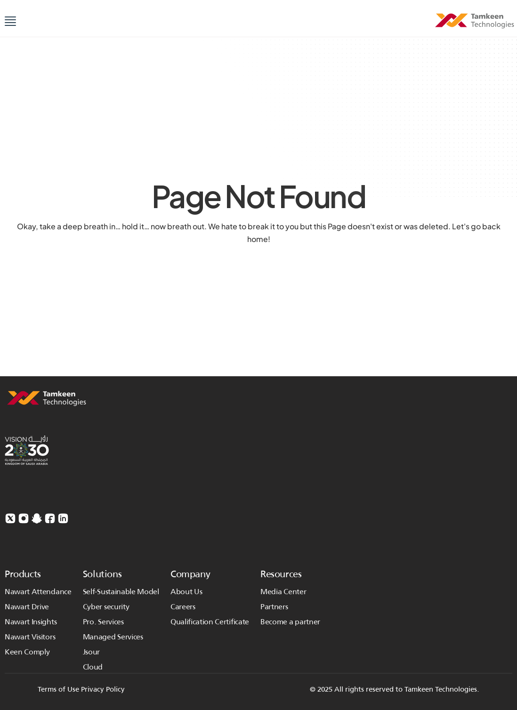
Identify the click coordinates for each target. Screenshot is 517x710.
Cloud (93, 667)
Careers (182, 607)
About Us (186, 591)
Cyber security (106, 607)
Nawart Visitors (30, 637)
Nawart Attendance (38, 591)
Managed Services (114, 637)
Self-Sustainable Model (121, 591)
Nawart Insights (31, 622)
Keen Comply (27, 652)
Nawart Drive (27, 607)
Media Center (283, 591)
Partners (274, 607)
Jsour (91, 652)
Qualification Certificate (209, 622)
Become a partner (290, 622)
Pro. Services (103, 622)
